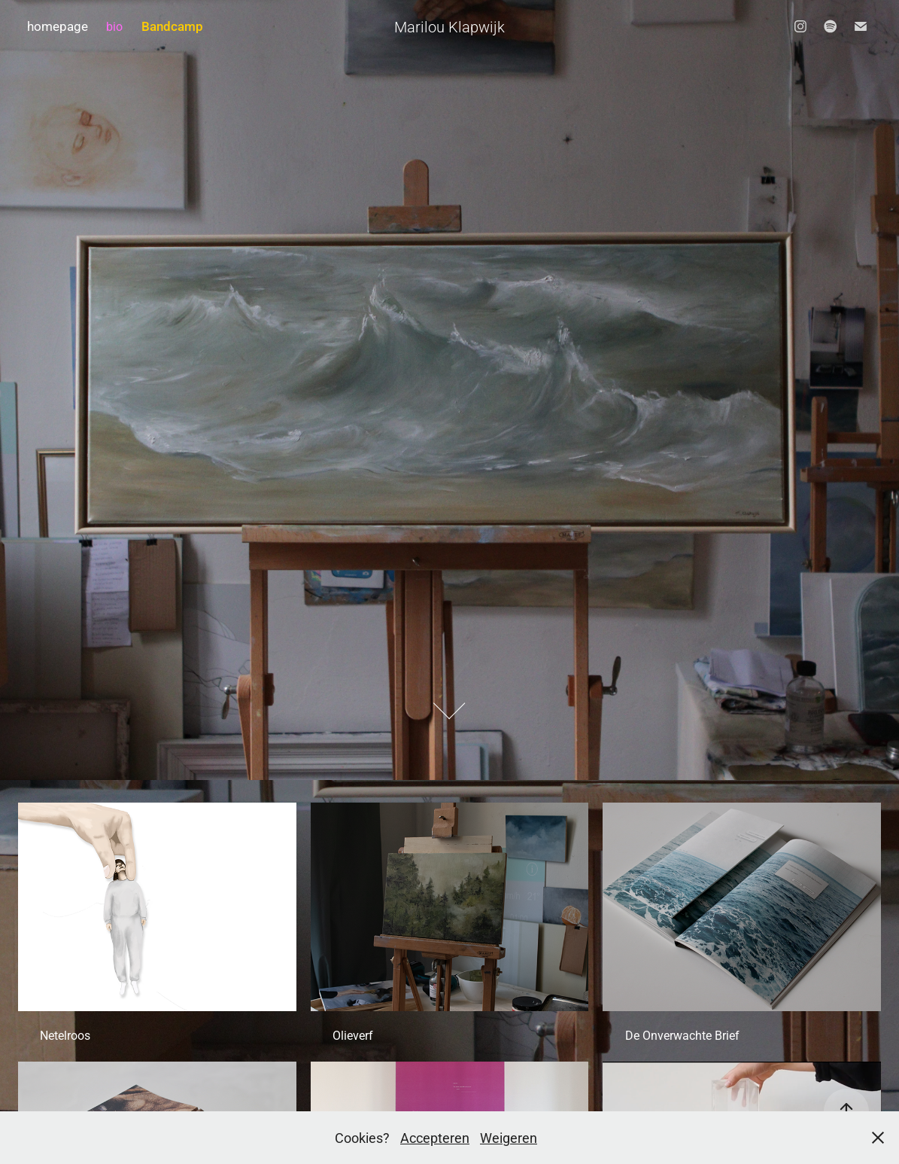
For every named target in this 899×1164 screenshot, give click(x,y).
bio (114, 26)
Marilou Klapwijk (449, 26)
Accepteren (434, 1138)
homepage (57, 26)
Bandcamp (172, 26)
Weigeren (508, 1138)
